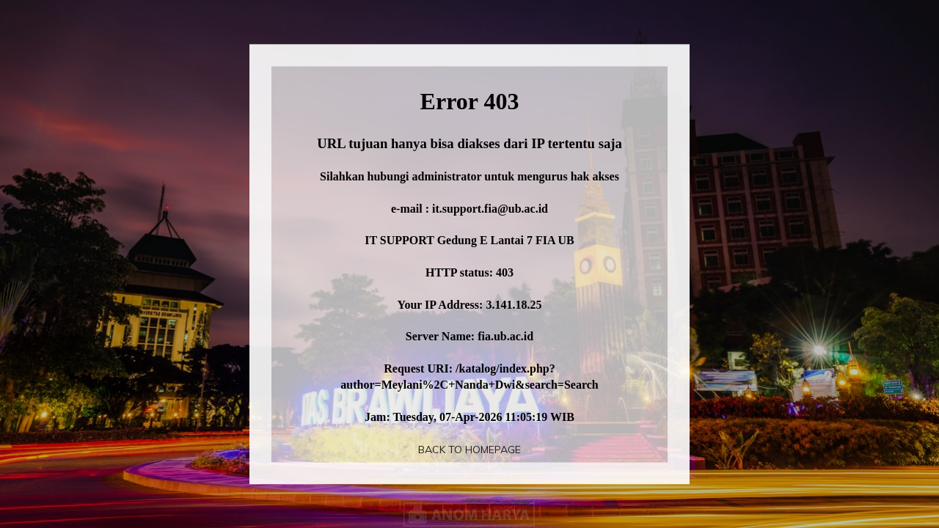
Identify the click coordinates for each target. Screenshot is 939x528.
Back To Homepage (469, 449)
